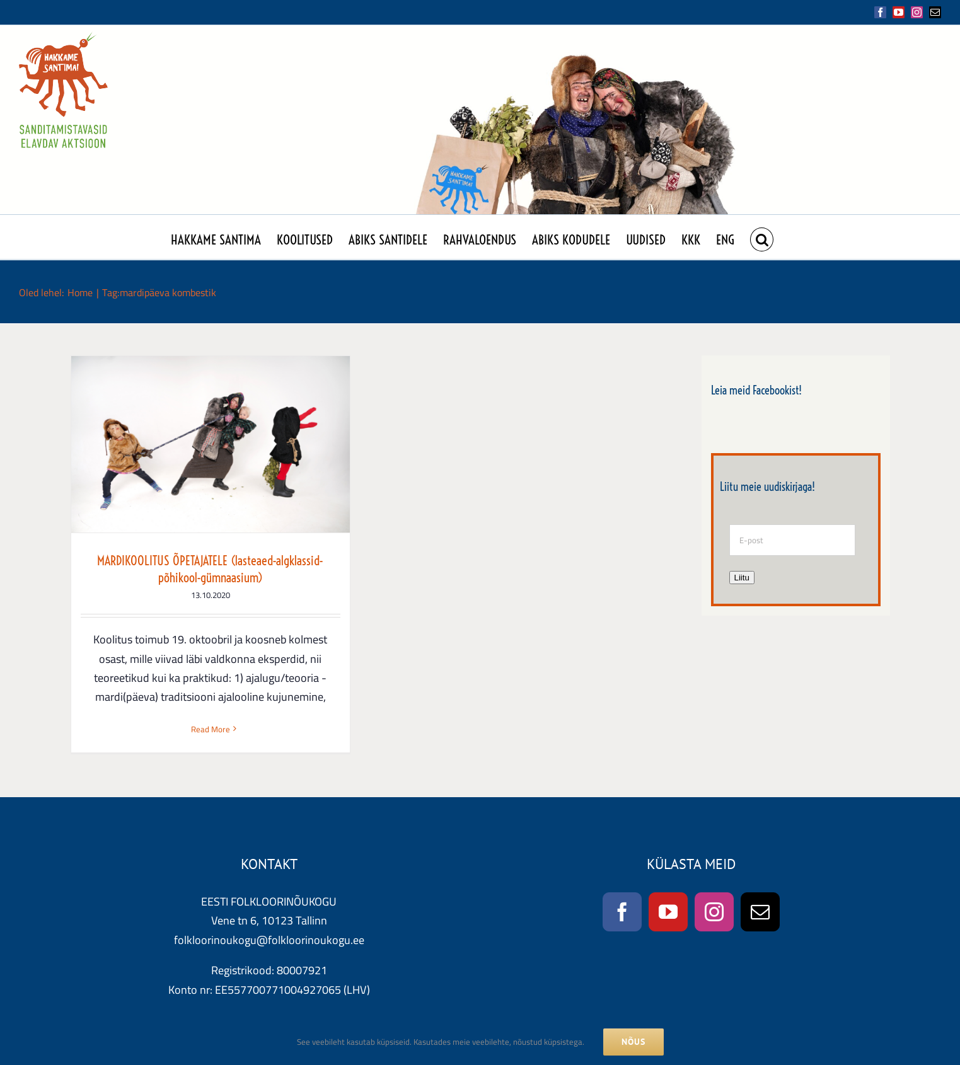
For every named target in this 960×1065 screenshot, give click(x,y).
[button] (761, 237)
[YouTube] (668, 915)
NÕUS (633, 1041)
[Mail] (760, 915)
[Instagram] (714, 915)
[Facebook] (622, 915)
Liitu (741, 577)
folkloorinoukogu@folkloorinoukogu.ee (269, 943)
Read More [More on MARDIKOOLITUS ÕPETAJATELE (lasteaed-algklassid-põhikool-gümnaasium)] (210, 729)
